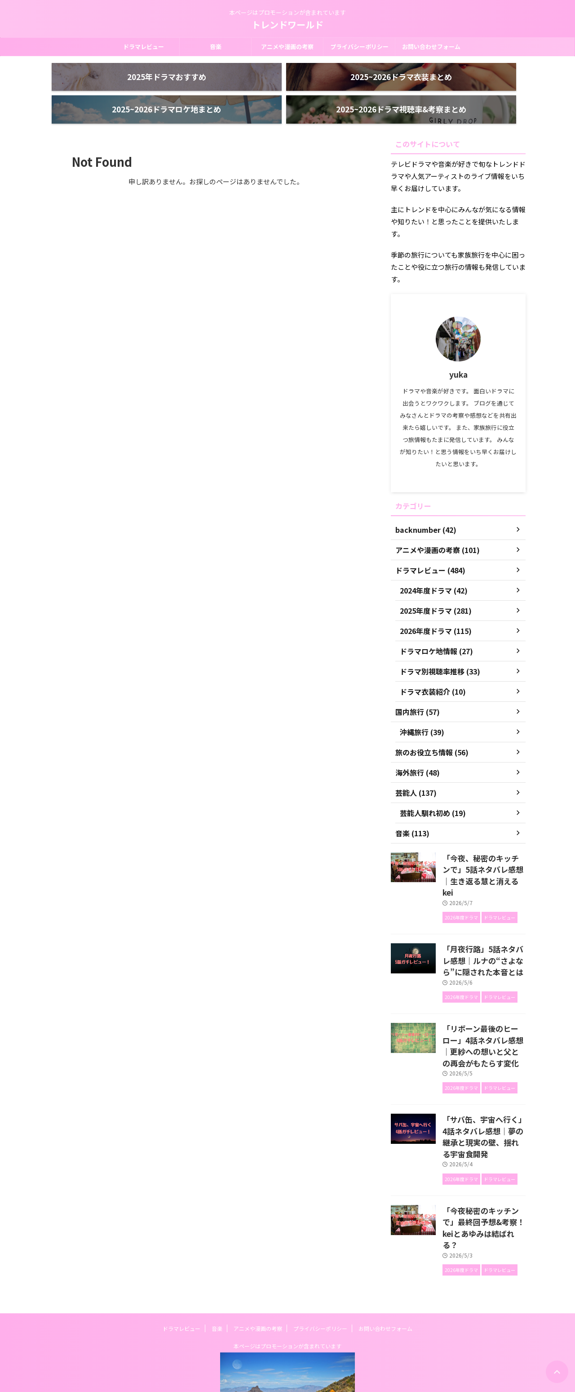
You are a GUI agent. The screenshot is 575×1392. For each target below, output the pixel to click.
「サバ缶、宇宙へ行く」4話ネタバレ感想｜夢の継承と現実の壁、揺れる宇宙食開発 (483, 1088)
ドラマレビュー (143, 46)
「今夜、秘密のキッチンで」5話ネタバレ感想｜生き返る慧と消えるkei (483, 851)
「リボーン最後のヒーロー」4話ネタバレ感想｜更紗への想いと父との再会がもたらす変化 (483, 1008)
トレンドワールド (287, 24)
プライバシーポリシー (359, 46)
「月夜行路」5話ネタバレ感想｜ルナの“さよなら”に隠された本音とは (483, 927)
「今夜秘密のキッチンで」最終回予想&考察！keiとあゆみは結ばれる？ (483, 1163)
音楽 (215, 46)
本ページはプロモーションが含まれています (287, 1274)
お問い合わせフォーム (431, 46)
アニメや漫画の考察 (287, 46)
